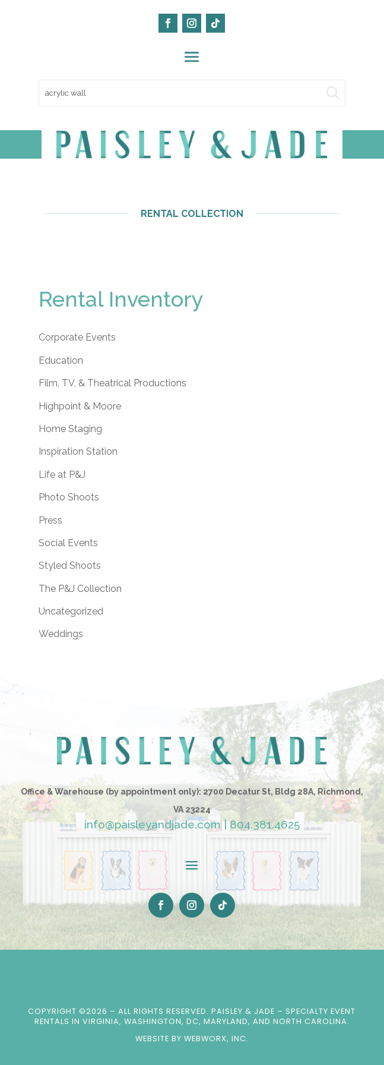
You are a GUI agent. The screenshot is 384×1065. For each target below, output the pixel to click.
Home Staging (70, 428)
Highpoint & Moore (80, 406)
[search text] (192, 93)
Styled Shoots (70, 565)
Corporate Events (77, 337)
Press (50, 520)
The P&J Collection (80, 588)
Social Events (68, 543)
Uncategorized (71, 611)
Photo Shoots (69, 497)
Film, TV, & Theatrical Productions (112, 383)
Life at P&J (62, 474)
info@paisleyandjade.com (152, 824)
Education (61, 360)
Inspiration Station (78, 451)
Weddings (61, 633)
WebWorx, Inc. (216, 1039)
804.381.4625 (265, 824)
